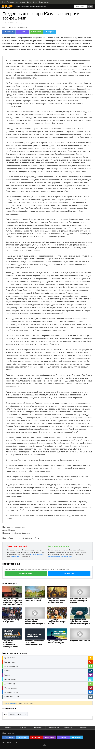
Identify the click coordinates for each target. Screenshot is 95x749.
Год (25, 714)
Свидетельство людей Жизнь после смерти (33, 600)
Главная (17, 6)
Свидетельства (53, 727)
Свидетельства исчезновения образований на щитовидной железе (10, 644)
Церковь (23, 727)
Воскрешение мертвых (37, 6)
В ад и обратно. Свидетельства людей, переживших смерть (56, 601)
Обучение (38, 727)
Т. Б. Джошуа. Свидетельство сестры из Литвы (56, 622)
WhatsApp (36, 32)
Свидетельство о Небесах (80, 641)
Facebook (9, 32)
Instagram (49, 737)
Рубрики (25, 6)
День (5, 714)
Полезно (83, 727)
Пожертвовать (25, 573)
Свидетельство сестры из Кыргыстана (11, 621)
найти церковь (15, 557)
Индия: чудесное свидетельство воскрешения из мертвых (35, 622)
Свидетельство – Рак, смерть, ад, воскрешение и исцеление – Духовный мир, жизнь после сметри (12, 602)
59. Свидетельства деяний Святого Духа (56, 642)
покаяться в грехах (36, 554)
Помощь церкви (10, 703)
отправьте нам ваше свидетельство (60, 557)
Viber (22, 32)
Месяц (19, 714)
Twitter (22, 737)
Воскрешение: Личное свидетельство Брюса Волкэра (78, 601)
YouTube (36, 737)
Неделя (12, 714)
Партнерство (69, 573)
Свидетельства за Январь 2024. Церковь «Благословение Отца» (35, 643)
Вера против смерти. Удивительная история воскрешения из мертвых (80, 622)
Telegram (49, 32)
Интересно (68, 727)
